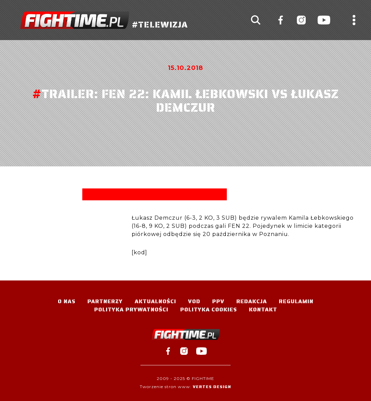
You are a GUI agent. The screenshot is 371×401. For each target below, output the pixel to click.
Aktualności (155, 301)
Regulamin (296, 301)
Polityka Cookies (208, 309)
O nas (66, 301)
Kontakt (263, 309)
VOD (194, 301)
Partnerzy (105, 301)
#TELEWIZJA (104, 20)
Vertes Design (212, 386)
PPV (218, 301)
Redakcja (251, 301)
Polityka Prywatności (131, 309)
